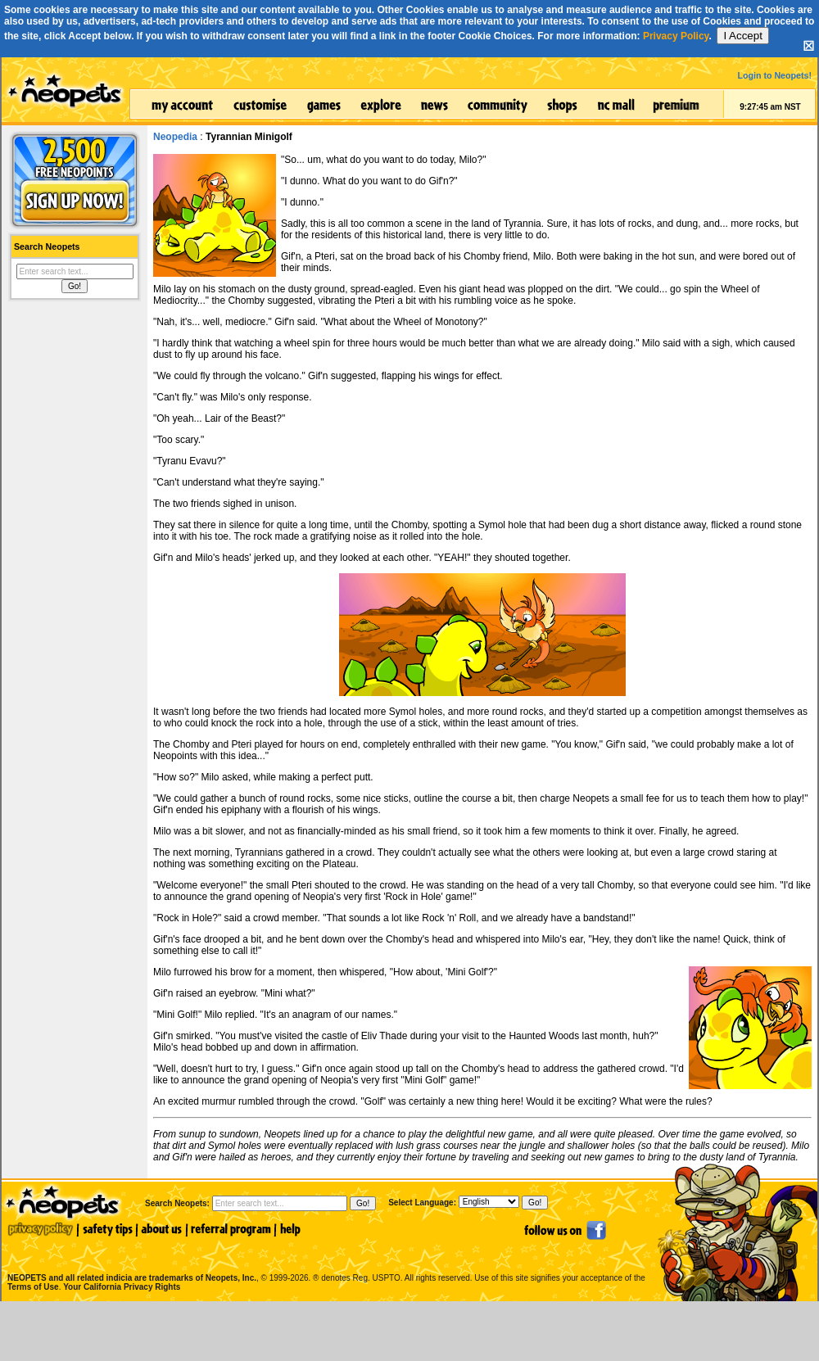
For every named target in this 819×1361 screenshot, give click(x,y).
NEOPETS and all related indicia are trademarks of (130, 1260)
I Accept (742, 35)
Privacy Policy (676, 36)
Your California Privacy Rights (121, 1286)
